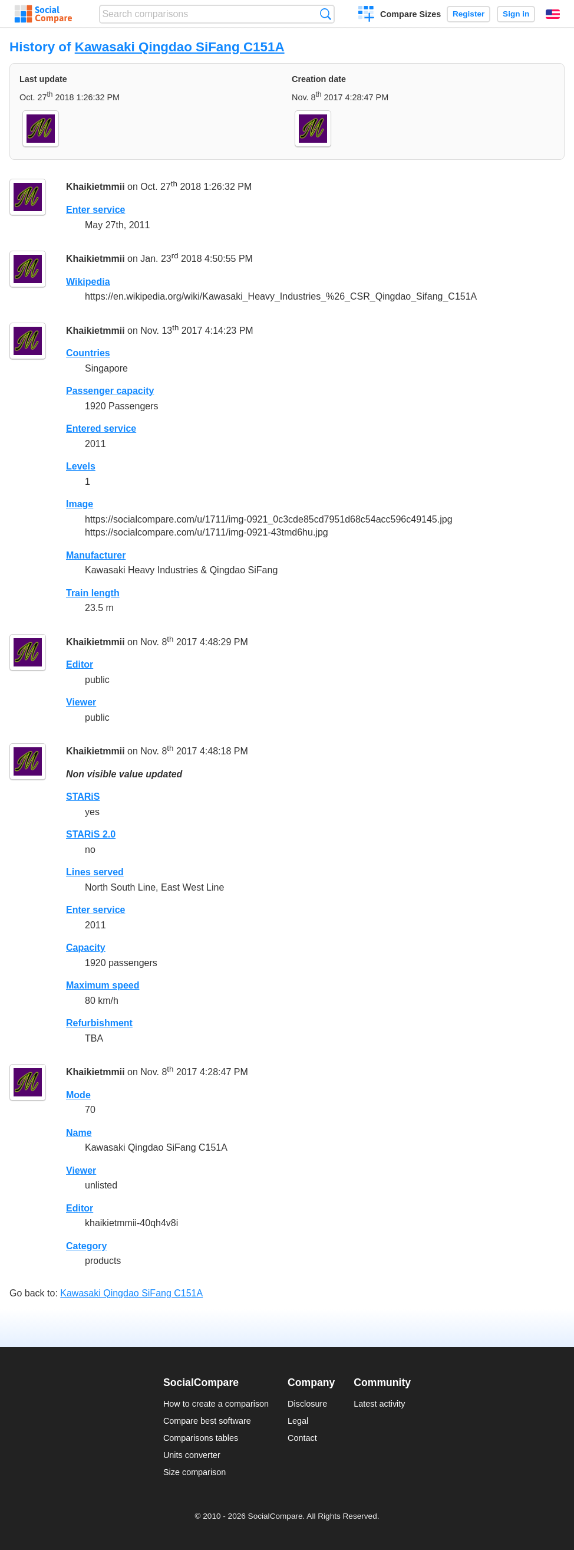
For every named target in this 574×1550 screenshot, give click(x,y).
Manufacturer (96, 555)
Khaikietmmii (95, 187)
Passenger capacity (110, 391)
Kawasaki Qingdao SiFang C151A (180, 47)
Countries (88, 353)
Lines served (95, 872)
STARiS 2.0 (91, 834)
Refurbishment (99, 1023)
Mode (78, 1095)
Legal (298, 1421)
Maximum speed (102, 985)
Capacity (85, 948)
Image (79, 504)
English (553, 14)
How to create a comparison (216, 1403)
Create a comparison (366, 15)
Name (79, 1133)
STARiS (83, 797)
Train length (93, 593)
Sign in (516, 13)
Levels (80, 466)
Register (468, 13)
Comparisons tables (200, 1438)
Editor (79, 664)
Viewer (81, 702)
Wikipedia (88, 282)
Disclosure (307, 1403)
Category (86, 1246)
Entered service (101, 428)
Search (325, 13)
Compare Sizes (410, 14)
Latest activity (379, 1403)
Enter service (96, 210)
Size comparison (194, 1472)
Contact (302, 1438)
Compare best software (207, 1421)
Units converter (191, 1455)
